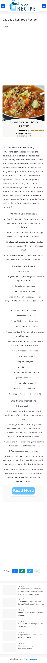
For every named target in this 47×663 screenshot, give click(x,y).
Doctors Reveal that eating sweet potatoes (30, 614)
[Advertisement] (23, 59)
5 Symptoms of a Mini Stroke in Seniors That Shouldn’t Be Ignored (31, 603)
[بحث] (44, 6)
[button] (15, 571)
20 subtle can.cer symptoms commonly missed (28, 647)
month (22, 586)
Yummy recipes (31, 659)
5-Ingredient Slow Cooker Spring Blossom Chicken (30, 636)
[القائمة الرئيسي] (3, 6)
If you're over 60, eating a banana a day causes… (31, 625)
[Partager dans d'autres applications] (37, 571)
